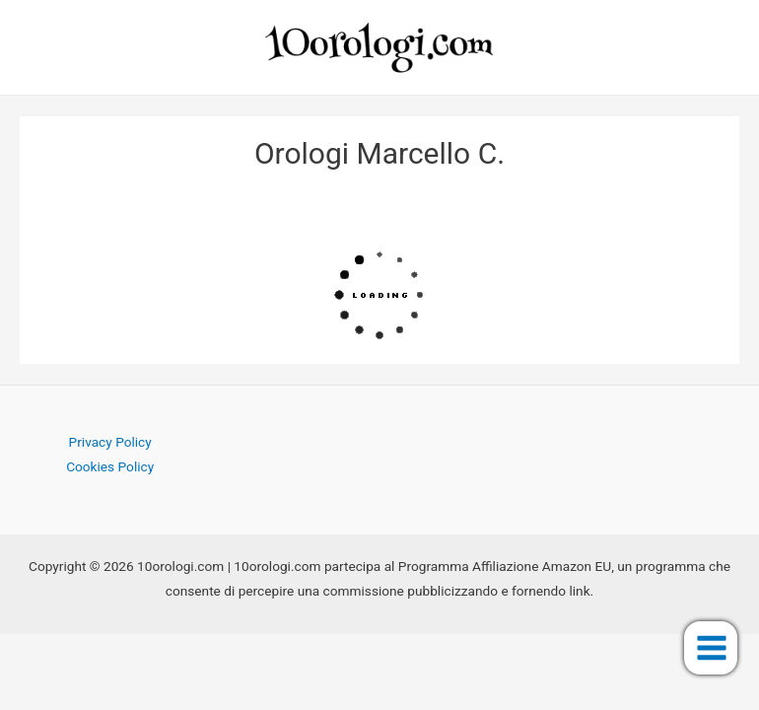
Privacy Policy (110, 442)
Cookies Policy (110, 466)
